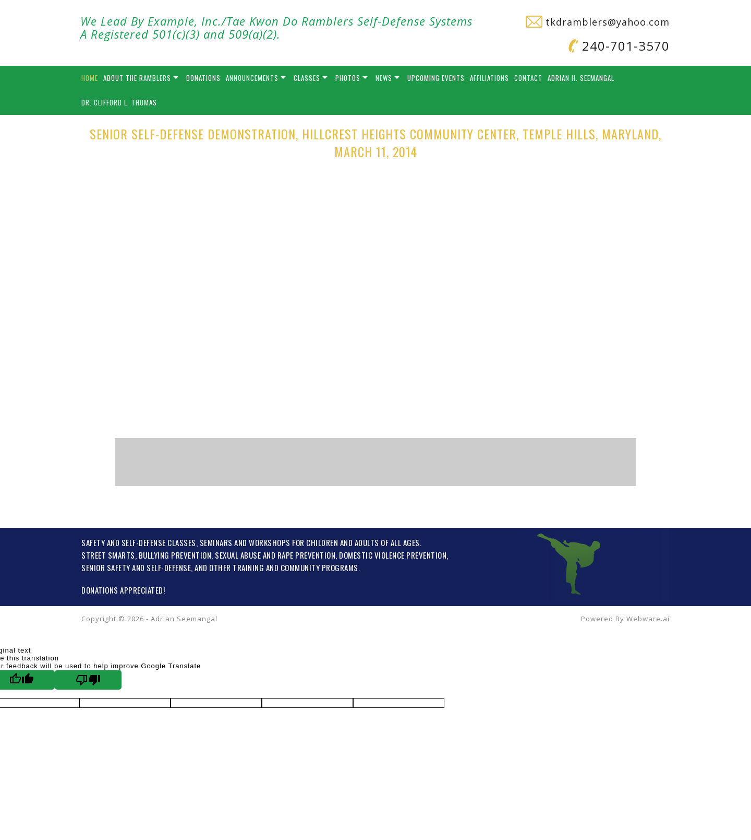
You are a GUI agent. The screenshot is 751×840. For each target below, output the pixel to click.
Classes (307, 78)
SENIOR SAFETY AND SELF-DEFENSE (136, 567)
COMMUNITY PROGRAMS (319, 567)
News (384, 78)
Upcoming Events (436, 78)
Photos (347, 78)
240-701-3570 (619, 45)
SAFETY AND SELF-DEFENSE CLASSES (138, 542)
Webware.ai (648, 618)
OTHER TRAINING (236, 567)
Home (89, 78)
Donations (203, 78)
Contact (528, 78)
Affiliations (489, 78)
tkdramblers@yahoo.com (598, 22)
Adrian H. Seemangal (581, 78)
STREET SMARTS (108, 555)
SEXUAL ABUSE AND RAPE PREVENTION (275, 555)
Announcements (252, 78)
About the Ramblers (137, 78)
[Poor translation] (88, 680)
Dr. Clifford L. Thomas (119, 102)
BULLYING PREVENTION (175, 555)
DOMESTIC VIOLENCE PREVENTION (392, 555)
